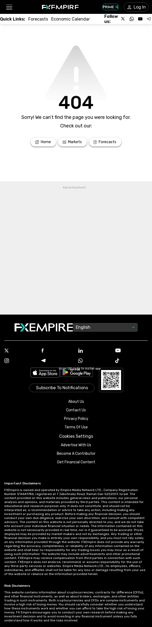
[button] (9, 7)
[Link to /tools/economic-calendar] (70, 19)
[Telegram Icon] (57, 361)
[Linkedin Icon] (94, 351)
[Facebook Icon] (57, 351)
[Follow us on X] (123, 19)
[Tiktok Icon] (131, 361)
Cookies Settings (76, 436)
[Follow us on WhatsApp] (132, 19)
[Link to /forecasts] (38, 19)
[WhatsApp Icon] (94, 361)
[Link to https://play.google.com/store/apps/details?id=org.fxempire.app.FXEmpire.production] (76, 373)
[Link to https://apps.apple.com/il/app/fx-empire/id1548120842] (45, 373)
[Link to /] (43, 142)
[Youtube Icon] (131, 350)
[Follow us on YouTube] (140, 19)
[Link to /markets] (72, 142)
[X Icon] (20, 351)
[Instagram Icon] (20, 361)
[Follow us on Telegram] (149, 19)
